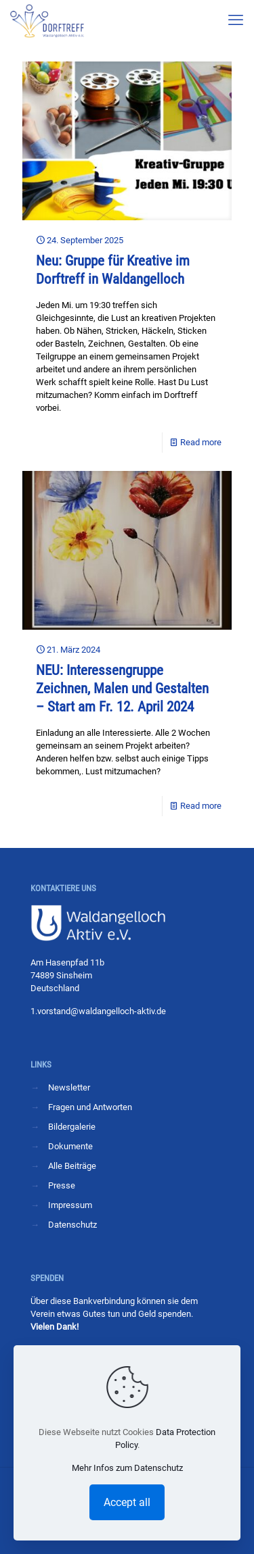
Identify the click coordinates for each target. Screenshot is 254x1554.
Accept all (127, 1502)
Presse (61, 1185)
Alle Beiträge (72, 1166)
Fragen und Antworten (90, 1107)
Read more (200, 442)
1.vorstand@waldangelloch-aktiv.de (98, 1011)
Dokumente (70, 1146)
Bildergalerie (72, 1127)
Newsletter (69, 1087)
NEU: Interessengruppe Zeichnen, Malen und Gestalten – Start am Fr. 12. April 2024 (122, 688)
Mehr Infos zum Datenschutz (127, 1468)
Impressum (70, 1205)
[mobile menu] (235, 20)
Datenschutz (72, 1225)
